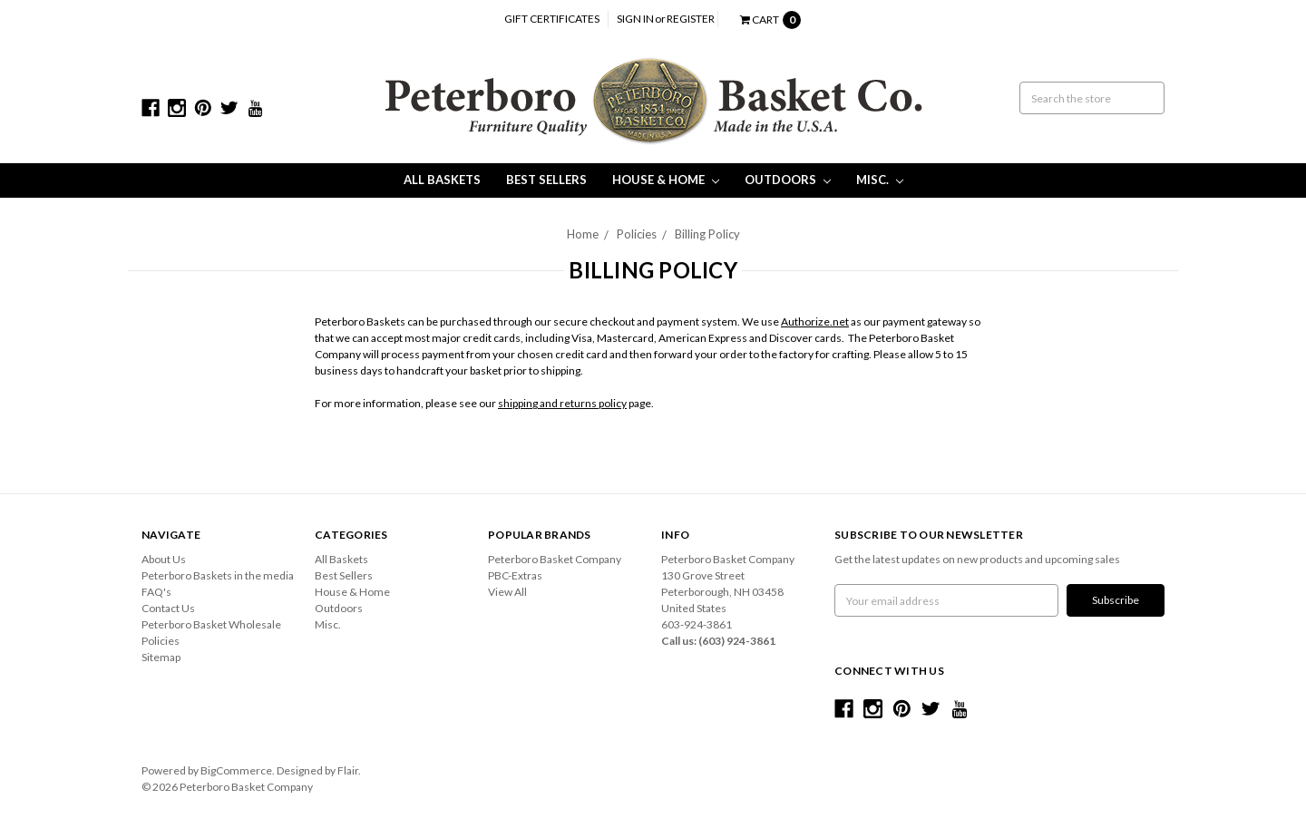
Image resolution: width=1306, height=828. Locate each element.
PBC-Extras (515, 575)
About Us (163, 559)
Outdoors (788, 179)
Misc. (879, 179)
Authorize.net (815, 321)
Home (583, 234)
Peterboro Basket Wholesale (211, 624)
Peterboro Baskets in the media (217, 575)
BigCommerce (236, 770)
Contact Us (168, 608)
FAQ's (156, 592)
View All (507, 592)
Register (691, 18)
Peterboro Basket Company (554, 559)
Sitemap (160, 657)
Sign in (635, 18)
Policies (637, 234)
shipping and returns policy (562, 403)
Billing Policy (707, 234)
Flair (347, 770)
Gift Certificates (551, 18)
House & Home (665, 179)
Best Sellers (546, 179)
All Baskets (442, 179)
